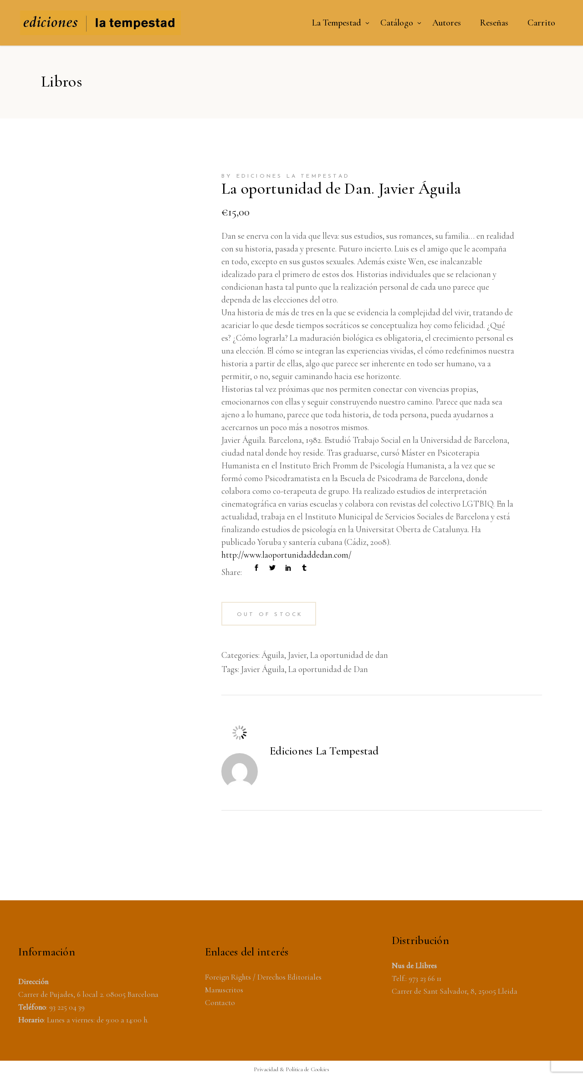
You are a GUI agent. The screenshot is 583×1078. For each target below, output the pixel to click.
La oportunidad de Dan (328, 669)
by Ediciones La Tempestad (285, 176)
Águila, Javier (284, 655)
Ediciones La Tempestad (324, 751)
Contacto (220, 1002)
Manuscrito (222, 990)
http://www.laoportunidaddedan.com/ (286, 554)
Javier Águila (263, 669)
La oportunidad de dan (349, 655)
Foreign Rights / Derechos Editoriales (263, 977)
